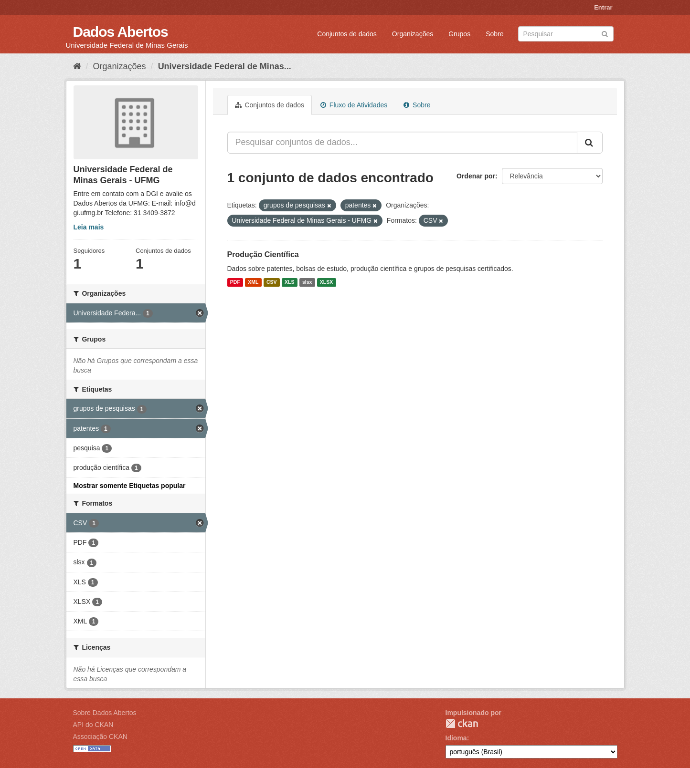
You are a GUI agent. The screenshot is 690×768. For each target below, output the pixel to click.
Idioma (456, 738)
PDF (235, 282)
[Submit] (605, 33)
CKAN (462, 723)
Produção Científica (263, 254)
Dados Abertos (120, 32)
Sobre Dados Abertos (105, 712)
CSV (271, 282)
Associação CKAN (100, 736)
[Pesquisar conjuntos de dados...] (402, 143)
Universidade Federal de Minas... (224, 66)
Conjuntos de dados (347, 34)
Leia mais (89, 227)
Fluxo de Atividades (353, 105)
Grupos (459, 34)
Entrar (603, 7)
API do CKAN (93, 724)
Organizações (412, 34)
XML (253, 282)
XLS (289, 282)
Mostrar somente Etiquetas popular (130, 485)
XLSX (326, 282)
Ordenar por (475, 176)
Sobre (494, 34)
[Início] (77, 66)
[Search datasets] (566, 34)
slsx (307, 282)
